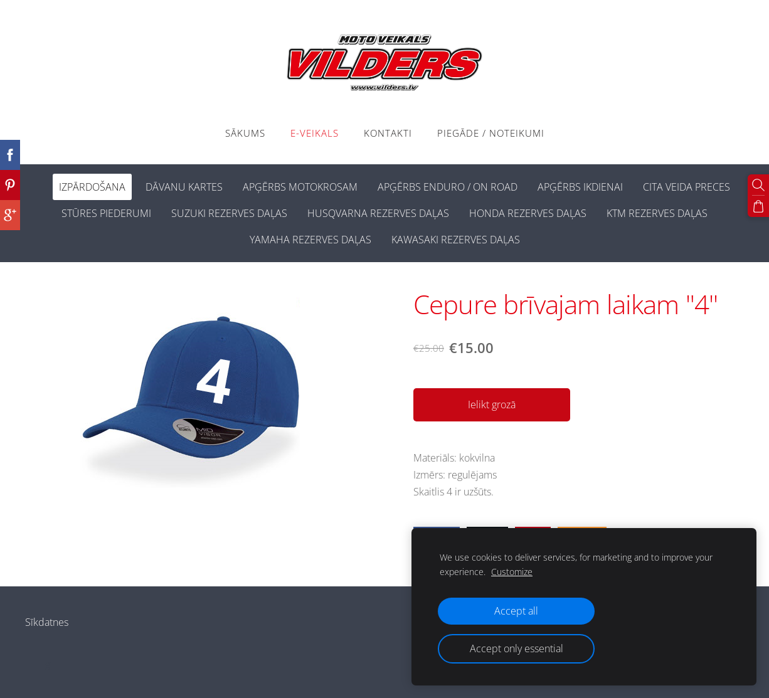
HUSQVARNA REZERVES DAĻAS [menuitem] (378, 213)
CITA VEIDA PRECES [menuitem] (686, 187)
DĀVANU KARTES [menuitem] (184, 187)
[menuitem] (39, 184)
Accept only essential (516, 648)
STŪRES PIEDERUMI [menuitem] (106, 213)
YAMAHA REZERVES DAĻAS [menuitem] (310, 239)
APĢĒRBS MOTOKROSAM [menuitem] (300, 187)
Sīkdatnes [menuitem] (46, 622)
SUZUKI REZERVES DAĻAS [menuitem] (229, 213)
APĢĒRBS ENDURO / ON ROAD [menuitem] (447, 187)
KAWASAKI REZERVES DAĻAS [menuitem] (455, 239)
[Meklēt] (758, 185)
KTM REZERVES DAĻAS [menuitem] (657, 213)
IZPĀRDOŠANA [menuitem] (92, 187)
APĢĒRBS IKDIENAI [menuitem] (580, 187)
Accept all (516, 611)
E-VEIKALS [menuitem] (314, 133)
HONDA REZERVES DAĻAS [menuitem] (527, 213)
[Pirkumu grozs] (758, 206)
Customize (512, 572)
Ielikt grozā (492, 404)
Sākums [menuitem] (245, 133)
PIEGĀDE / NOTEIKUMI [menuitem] (490, 133)
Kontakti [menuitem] (388, 133)
